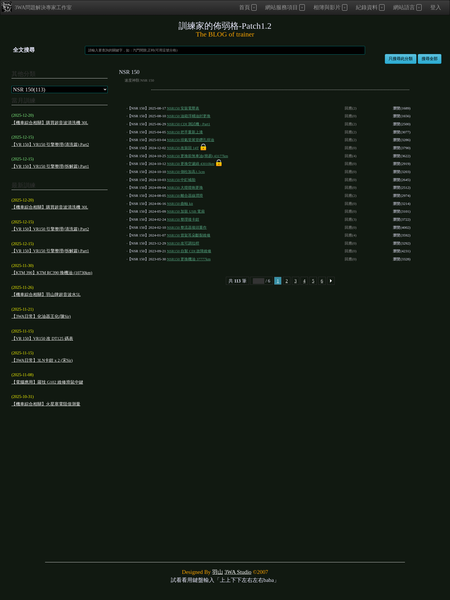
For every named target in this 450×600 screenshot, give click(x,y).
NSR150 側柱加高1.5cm (186, 172)
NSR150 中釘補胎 (181, 180)
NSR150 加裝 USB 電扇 (186, 211)
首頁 (244, 7)
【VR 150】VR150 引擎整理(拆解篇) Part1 (50, 166)
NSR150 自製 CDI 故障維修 (189, 251)
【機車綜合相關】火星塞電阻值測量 (45, 404)
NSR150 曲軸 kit (180, 203)
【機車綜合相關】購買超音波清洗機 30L (49, 122)
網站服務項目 (281, 7)
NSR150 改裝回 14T (183, 148)
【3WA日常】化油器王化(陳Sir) (41, 316)
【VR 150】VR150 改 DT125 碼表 (42, 338)
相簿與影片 (327, 7)
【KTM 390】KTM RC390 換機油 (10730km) (51, 272)
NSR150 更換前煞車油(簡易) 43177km (197, 156)
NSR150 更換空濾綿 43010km (190, 163)
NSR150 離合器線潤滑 (185, 195)
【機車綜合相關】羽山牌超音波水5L (46, 294)
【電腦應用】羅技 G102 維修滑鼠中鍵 (47, 382)
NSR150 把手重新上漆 (185, 132)
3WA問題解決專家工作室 (37, 7)
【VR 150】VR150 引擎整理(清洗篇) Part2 (50, 144)
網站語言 (404, 7)
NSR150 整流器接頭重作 (187, 227)
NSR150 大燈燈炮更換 (185, 187)
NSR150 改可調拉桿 (183, 243)
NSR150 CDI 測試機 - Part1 (188, 124)
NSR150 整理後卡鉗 (183, 219)
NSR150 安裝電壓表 (183, 108)
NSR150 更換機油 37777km (188, 259)
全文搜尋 (24, 50)
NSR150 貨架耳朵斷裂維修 (188, 235)
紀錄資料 (367, 7)
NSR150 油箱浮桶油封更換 (188, 116)
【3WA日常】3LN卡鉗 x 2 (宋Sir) (42, 360)
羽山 (217, 572)
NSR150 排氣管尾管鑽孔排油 (190, 140)
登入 (435, 7)
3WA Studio (237, 572)
